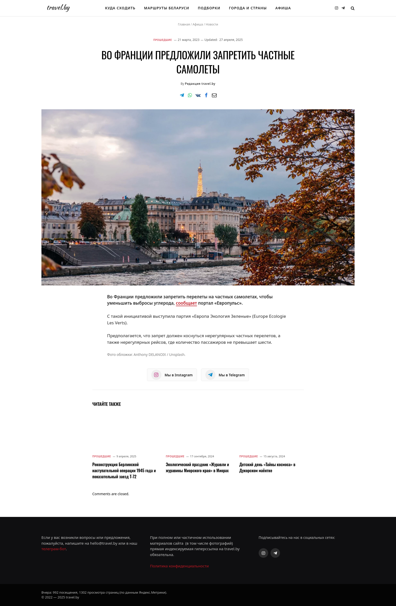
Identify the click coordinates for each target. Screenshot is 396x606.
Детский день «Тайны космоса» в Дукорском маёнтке (267, 467)
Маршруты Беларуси (166, 8)
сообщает (186, 303)
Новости (212, 24)
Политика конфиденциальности (179, 565)
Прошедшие (162, 40)
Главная (184, 24)
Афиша (283, 8)
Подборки (209, 8)
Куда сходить (120, 8)
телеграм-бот (53, 548)
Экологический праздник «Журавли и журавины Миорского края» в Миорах (197, 467)
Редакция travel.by (200, 84)
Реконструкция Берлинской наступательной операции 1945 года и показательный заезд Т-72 (124, 470)
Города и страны (248, 8)
